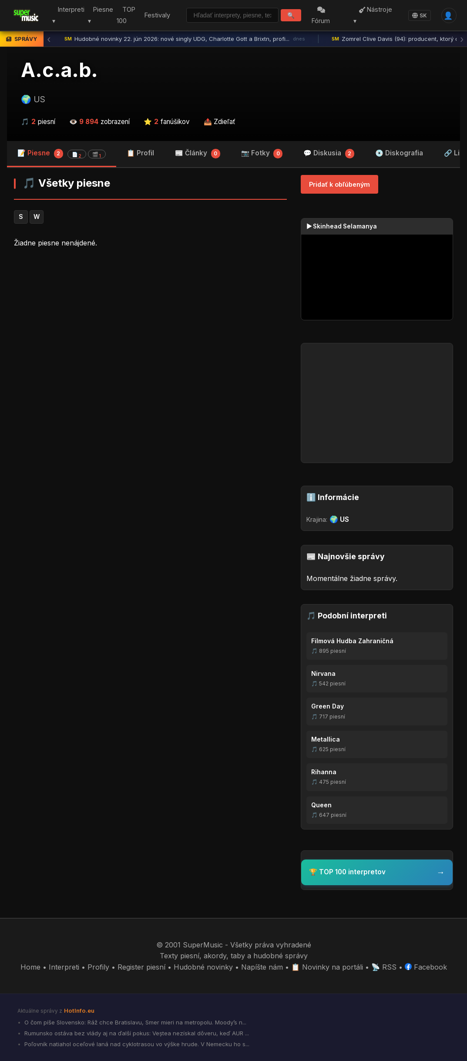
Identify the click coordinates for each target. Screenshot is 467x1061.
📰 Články (197, 153)
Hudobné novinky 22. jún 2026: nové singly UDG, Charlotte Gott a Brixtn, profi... (184, 39)
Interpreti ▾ (67, 15)
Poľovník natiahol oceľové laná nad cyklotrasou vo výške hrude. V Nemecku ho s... (136, 1044)
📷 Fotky (262, 153)
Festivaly (156, 15)
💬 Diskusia (328, 153)
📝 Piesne (61, 153)
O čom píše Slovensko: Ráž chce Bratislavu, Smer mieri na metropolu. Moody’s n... (134, 1022)
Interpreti (64, 967)
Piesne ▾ (100, 15)
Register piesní (141, 967)
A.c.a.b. (59, 70)
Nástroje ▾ (373, 15)
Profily (98, 967)
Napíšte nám (262, 967)
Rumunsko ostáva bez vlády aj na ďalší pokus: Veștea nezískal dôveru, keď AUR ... (136, 1033)
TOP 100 (125, 15)
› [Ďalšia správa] (462, 39)
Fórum (321, 16)
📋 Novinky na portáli (327, 967)
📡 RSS (383, 967)
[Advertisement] (150, 323)
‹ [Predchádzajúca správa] (48, 39)
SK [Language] (419, 15)
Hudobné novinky (203, 967)
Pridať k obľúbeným (339, 184)
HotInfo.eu (79, 1010)
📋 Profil (140, 153)
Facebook (426, 967)
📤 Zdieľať (219, 122)
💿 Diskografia (399, 153)
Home (30, 967)
